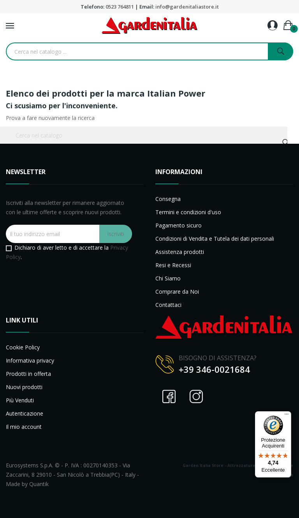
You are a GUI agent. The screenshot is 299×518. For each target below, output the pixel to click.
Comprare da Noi (177, 291)
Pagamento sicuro (178, 225)
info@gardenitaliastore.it (187, 6)
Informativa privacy (30, 360)
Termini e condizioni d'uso (188, 212)
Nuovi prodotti (24, 387)
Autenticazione (24, 413)
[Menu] (286, 416)
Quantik (39, 484)
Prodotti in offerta (28, 373)
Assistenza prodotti (179, 251)
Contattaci (168, 304)
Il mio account (24, 426)
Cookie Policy (23, 347)
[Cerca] (143, 135)
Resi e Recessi (173, 265)
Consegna (168, 199)
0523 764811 (120, 6)
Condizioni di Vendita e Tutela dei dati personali (214, 238)
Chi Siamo (168, 278)
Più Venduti (20, 400)
